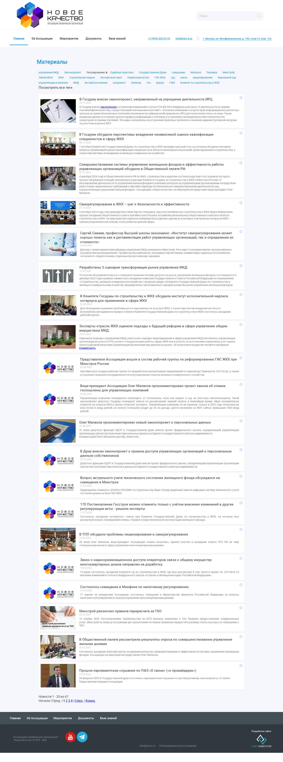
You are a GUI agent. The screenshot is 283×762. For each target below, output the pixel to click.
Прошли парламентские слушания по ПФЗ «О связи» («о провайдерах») (139, 679)
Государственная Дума (152, 74)
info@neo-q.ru (184, 38)
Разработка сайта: (261, 740)
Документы (94, 38)
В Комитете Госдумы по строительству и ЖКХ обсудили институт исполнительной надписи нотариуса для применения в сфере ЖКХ (157, 303)
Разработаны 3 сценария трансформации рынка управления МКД (135, 272)
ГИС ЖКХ (160, 79)
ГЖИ (172, 84)
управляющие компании (53, 84)
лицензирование (202, 79)
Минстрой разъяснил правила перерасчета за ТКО (122, 620)
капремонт (119, 84)
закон (183, 79)
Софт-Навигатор (261, 750)
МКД (76, 84)
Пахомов (211, 74)
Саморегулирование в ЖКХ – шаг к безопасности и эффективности (136, 208)
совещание (178, 74)
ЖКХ (61, 79)
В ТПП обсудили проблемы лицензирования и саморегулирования (135, 543)
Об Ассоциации (42, 38)
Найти (259, 16)
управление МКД (49, 74)
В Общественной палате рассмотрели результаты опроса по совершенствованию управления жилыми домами (148, 650)
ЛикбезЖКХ (46, 79)
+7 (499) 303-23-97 (159, 38)
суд (173, 79)
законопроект (109, 109)
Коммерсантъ (87, 354)
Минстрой (228, 74)
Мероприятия (69, 38)
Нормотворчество (138, 79)
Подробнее (241, 100)
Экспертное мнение (95, 84)
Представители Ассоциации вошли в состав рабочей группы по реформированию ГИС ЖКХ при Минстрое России (153, 367)
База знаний (117, 38)
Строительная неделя (82, 79)
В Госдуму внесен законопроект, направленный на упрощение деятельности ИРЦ (148, 101)
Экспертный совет (111, 79)
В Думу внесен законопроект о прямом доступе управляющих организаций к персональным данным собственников (145, 460)
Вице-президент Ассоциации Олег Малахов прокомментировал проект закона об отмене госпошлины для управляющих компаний (155, 394)
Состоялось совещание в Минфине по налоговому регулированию (136, 596)
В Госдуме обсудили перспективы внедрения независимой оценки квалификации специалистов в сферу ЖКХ (148, 139)
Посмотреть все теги (56, 89)
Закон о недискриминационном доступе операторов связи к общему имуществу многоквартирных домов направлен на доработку (148, 571)
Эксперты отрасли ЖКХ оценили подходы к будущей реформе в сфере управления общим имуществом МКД (156, 333)
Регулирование (96, 74)
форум (160, 84)
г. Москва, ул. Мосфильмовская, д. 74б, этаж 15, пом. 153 (237, 38)
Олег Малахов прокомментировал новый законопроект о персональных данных (147, 429)
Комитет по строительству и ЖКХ (200, 84)
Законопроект (72, 74)
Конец (90, 710)
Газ (149, 84)
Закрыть (106, 74)
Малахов (195, 74)
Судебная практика (121, 74)
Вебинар (136, 84)
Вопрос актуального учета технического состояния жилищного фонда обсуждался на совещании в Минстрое (152, 488)
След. (79, 710)
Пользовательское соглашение (177, 755)
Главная (18, 38)
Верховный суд (227, 79)
